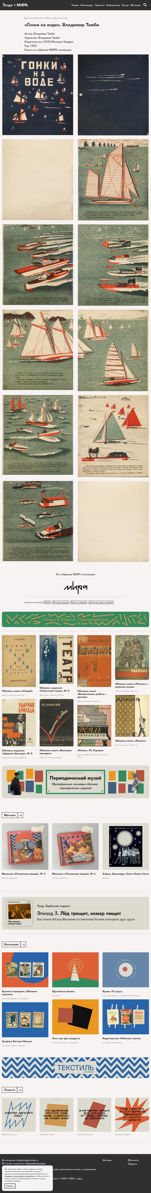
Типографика (134, 996)
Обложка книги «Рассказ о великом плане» (131, 686)
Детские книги (61, 18)
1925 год (5, 695)
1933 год (118, 691)
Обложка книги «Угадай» (17, 691)
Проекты (100, 5)
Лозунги (14, 1136)
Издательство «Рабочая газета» (121, 1039)
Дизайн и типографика (19, 999)
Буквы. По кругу (112, 992)
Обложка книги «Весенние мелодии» (56, 752)
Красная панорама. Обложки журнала (19, 994)
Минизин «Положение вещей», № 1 (74, 874)
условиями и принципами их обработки (19, 1176)
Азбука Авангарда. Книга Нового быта (125, 874)
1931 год (133, 745)
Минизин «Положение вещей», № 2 (23, 874)
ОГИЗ (47, 602)
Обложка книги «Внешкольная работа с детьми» (91, 694)
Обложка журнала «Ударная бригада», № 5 (17, 752)
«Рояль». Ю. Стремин (90, 750)
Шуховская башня (63, 992)
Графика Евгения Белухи (17, 1042)
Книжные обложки (17, 695)
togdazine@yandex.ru (27, 1160)
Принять (10, 1186)
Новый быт (13, 878)
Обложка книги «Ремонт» (130, 741)
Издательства (116, 1043)
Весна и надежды (79, 602)
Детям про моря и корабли (101, 602)
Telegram (132, 1163)
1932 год (49, 18)
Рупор (125, 5)
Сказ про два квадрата (66, 1039)
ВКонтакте (133, 1160)
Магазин (136, 5)
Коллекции (87, 5)
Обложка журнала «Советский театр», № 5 (54, 690)
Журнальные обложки (48, 695)
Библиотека (113, 5)
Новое (75, 5)
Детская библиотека (34, 18)
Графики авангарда (18, 1046)
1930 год (80, 701)
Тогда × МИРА (16, 5)
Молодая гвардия (60, 602)
